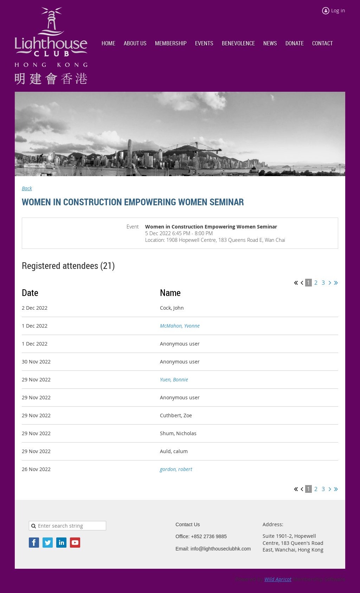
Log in (338, 10)
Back (27, 188)
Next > (330, 282)
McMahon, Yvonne (180, 325)
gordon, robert (176, 469)
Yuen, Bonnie (174, 379)
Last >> (336, 282)
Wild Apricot (277, 579)
